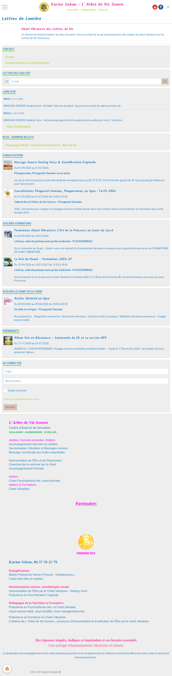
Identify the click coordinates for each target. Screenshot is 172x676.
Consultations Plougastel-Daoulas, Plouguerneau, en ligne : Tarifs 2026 (65, 191)
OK (164, 81)
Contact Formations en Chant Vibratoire (27, 63)
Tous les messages (18, 126)
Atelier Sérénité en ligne (32, 298)
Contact (9, 57)
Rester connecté (15, 390)
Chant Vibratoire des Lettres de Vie (47, 29)
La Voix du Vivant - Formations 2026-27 (43, 259)
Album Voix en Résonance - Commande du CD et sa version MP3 (60, 338)
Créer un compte (11, 399)
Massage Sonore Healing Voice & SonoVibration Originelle (55, 162)
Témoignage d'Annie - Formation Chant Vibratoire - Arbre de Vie (41, 145)
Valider (10, 407)
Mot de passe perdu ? (30, 399)
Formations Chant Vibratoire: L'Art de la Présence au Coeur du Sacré (63, 230)
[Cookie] (8, 669)
